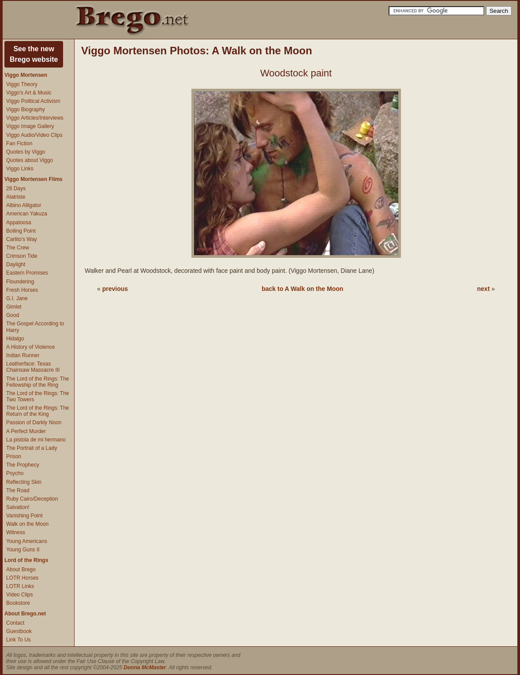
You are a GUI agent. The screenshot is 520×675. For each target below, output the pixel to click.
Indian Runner (22, 355)
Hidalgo (15, 339)
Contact (15, 623)
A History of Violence (30, 347)
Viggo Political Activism (33, 101)
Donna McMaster (144, 667)
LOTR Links (20, 586)
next (483, 288)
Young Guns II (23, 550)
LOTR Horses (22, 578)
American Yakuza (26, 214)
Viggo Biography (25, 109)
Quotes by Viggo (25, 152)
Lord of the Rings (26, 560)
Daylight (15, 264)
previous (115, 288)
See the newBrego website (34, 54)
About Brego (21, 569)
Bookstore (18, 603)
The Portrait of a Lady (31, 448)
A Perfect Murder (26, 431)
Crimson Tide (21, 256)
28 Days (16, 188)
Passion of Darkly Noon (33, 422)
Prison (13, 456)
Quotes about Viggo (29, 160)
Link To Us (18, 640)
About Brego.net (25, 614)
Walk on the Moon (27, 524)
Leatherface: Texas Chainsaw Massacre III (33, 367)
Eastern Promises (27, 273)
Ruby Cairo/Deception (32, 499)
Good (12, 315)
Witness (15, 532)
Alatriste (15, 197)
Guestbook (19, 631)
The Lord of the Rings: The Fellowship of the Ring (37, 382)
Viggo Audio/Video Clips (34, 135)
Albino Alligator (23, 205)
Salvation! (18, 507)
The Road (18, 490)
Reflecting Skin (23, 482)
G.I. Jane (17, 298)
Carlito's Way (21, 239)
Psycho (14, 473)
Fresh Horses (22, 290)
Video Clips (19, 595)
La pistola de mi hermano (36, 440)
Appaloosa (18, 222)
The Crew (17, 248)
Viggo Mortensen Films (33, 179)
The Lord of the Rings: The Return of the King (37, 411)
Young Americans (26, 541)
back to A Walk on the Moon (302, 288)
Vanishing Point (24, 516)
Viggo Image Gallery (30, 126)
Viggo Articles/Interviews (35, 118)
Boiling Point (21, 231)
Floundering (20, 282)
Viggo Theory (21, 84)
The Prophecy (22, 465)
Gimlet (14, 307)
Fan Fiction (19, 143)
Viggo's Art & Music (29, 93)
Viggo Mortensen (25, 75)
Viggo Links (20, 169)
